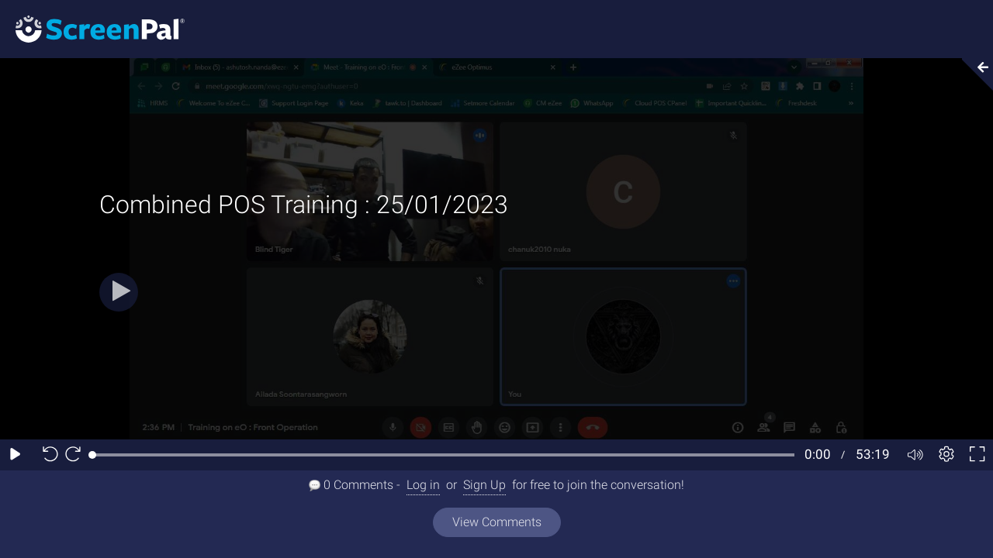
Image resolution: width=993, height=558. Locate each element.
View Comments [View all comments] (496, 522)
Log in (423, 484)
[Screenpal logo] (92, 28)
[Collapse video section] (973, 74)
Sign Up (484, 484)
